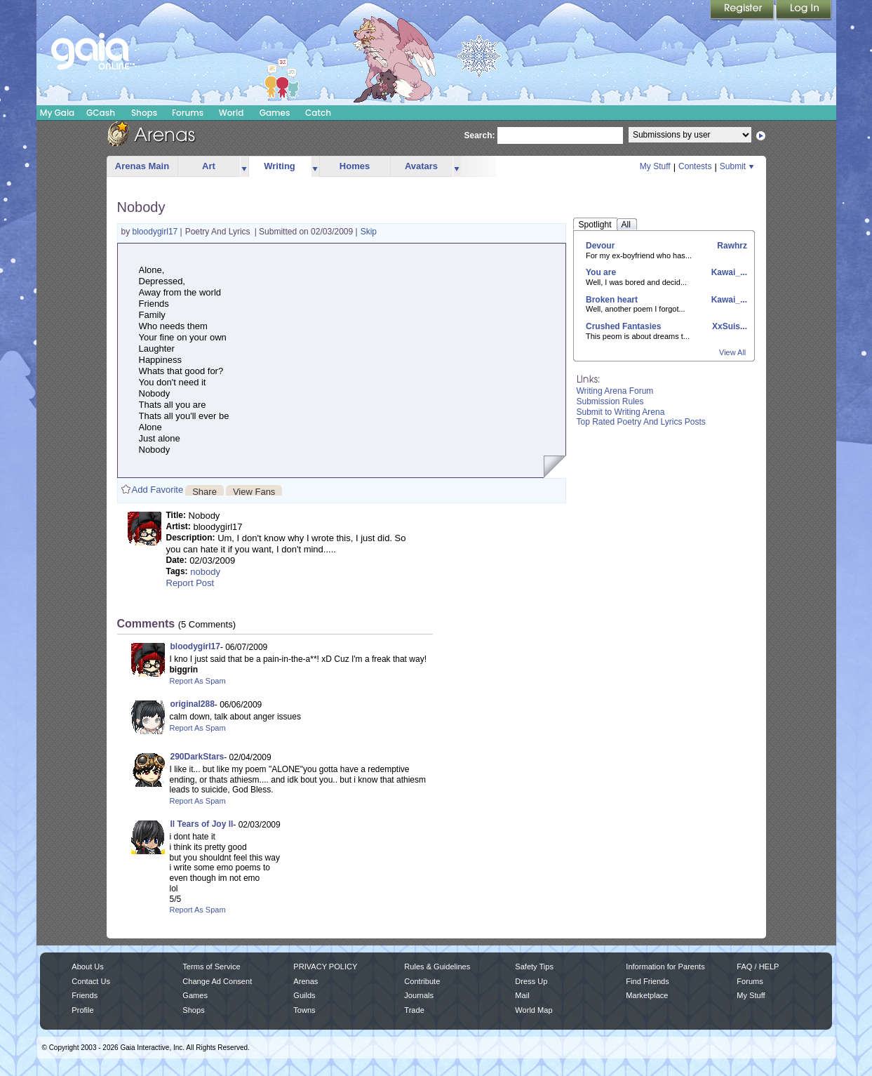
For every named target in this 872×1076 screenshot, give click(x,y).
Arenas (305, 981)
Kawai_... (728, 272)
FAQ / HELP (758, 966)
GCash (100, 113)
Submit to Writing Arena (621, 412)
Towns (304, 1010)
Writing (279, 166)
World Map (533, 1010)
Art (208, 166)
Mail (522, 995)
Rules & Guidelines (437, 966)
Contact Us (91, 981)
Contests (694, 166)
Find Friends (647, 981)
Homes (355, 166)
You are (601, 272)
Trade (414, 1010)
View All (732, 352)
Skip (369, 232)
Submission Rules (610, 401)
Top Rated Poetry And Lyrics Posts (641, 422)
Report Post (190, 583)
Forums (187, 113)
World (231, 113)
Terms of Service (211, 966)
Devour (600, 246)
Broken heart (612, 300)
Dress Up (531, 981)
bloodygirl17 (156, 232)
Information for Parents (665, 966)
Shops (144, 113)
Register (743, 10)
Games (275, 113)
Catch (318, 113)
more (244, 167)
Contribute (422, 981)
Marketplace (647, 995)
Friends (85, 995)
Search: (479, 135)
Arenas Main (142, 166)
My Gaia (57, 113)
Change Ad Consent (217, 981)
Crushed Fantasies (623, 326)
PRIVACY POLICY (325, 966)
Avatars (421, 166)
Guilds (304, 995)
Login (804, 10)
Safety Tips (534, 966)
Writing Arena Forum (615, 391)
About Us (87, 966)
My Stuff (655, 166)
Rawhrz (731, 246)
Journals (419, 995)
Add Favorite (158, 489)
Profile (82, 1010)
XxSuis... (728, 326)
